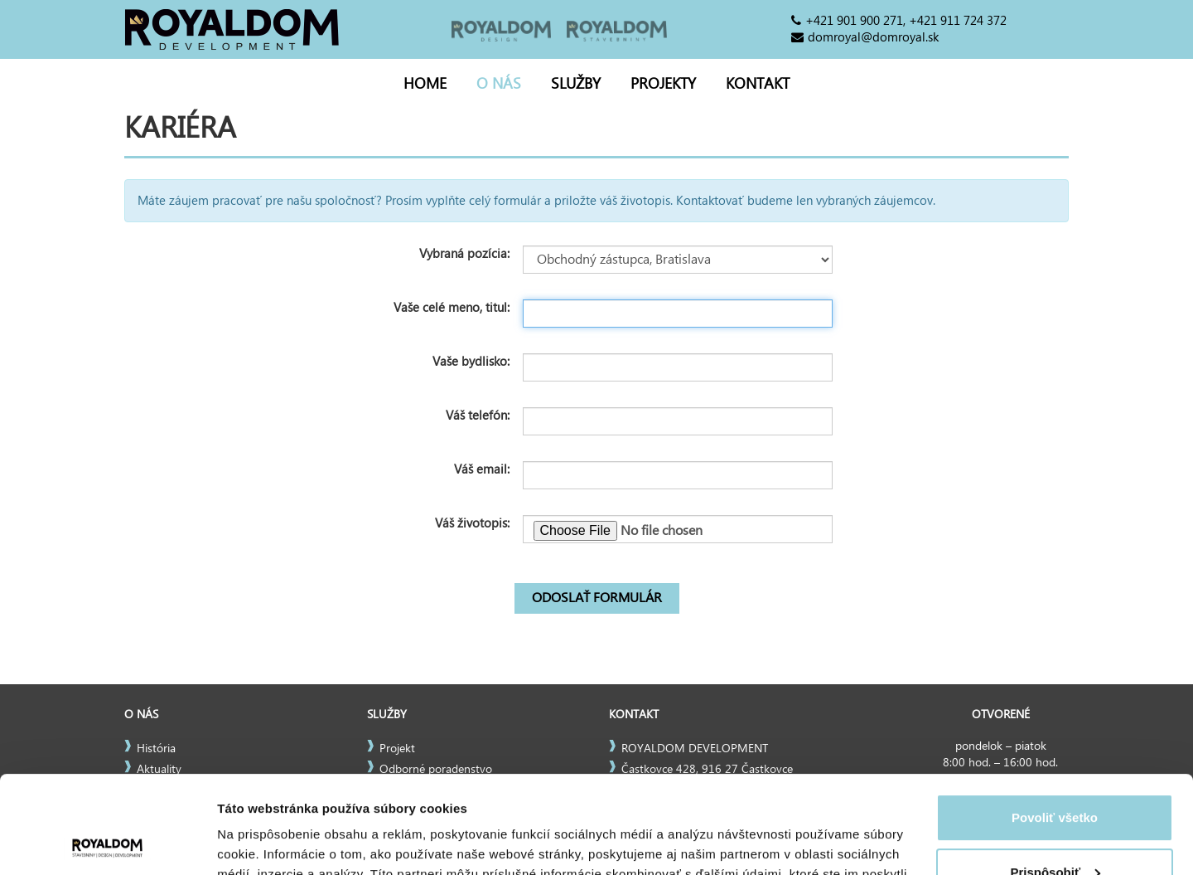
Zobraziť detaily (264, 842)
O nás (498, 84)
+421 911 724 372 (958, 21)
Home (425, 84)
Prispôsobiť (1055, 774)
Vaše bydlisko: (471, 362)
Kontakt (758, 84)
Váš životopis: (472, 523)
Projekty (663, 84)
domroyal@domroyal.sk (873, 37)
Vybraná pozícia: (464, 254)
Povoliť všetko (1055, 720)
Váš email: (482, 469)
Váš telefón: (478, 415)
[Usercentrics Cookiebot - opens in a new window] (107, 842)
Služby (576, 84)
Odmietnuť (1054, 829)
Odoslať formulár (597, 598)
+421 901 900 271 (854, 21)
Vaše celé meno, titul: (452, 308)
